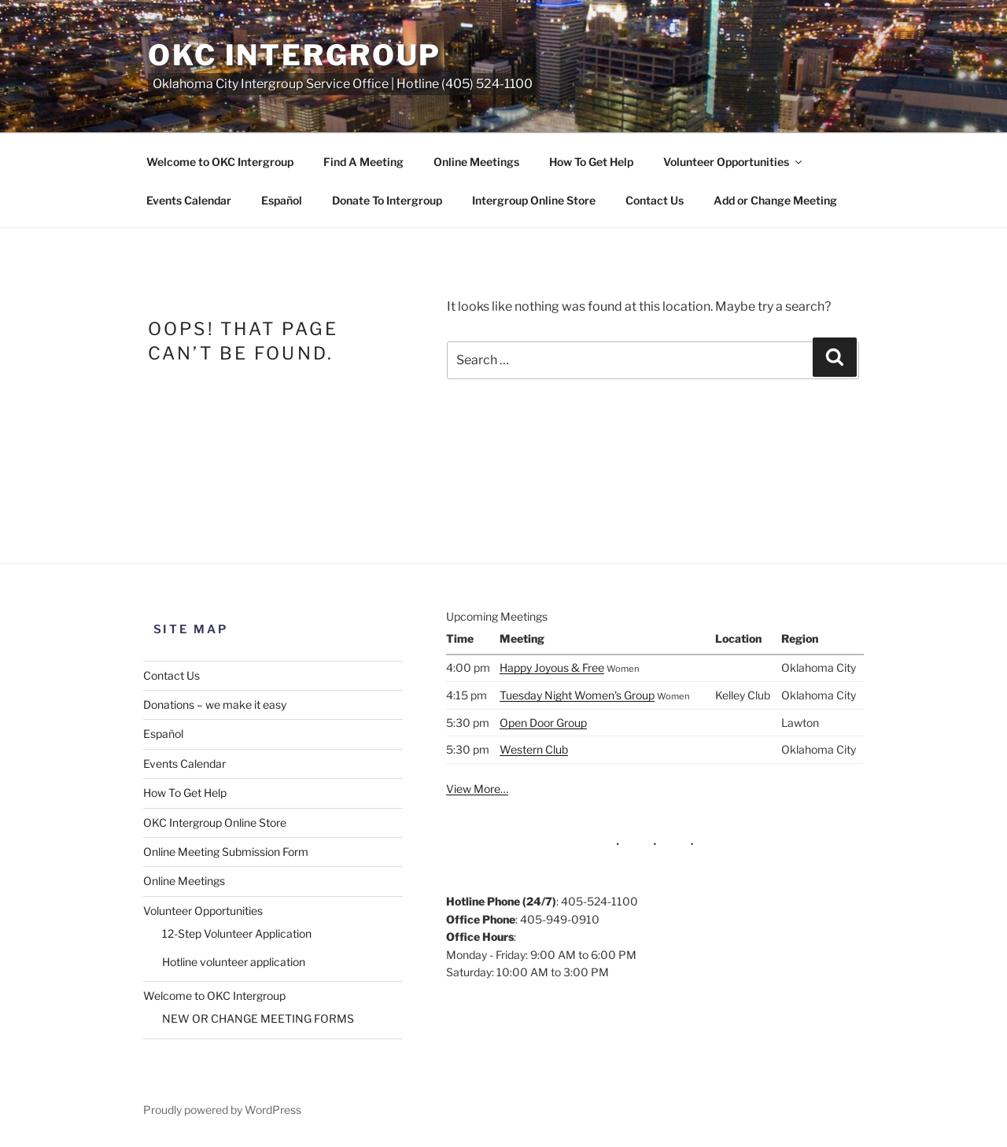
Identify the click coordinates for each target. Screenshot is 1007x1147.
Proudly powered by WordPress (222, 1109)
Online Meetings (476, 161)
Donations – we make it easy (214, 704)
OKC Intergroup (294, 55)
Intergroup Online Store (534, 200)
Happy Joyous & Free (552, 667)
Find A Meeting (363, 161)
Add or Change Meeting (775, 200)
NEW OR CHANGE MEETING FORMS (258, 1018)
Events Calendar (188, 200)
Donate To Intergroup (387, 200)
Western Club (534, 749)
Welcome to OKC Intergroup (219, 161)
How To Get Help (591, 161)
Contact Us (654, 200)
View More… (477, 788)
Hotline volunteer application (233, 961)
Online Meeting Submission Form (225, 851)
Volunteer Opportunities (733, 161)
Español (281, 200)
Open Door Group (543, 722)
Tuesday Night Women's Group (577, 695)
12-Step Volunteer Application (237, 933)
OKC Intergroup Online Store (214, 822)
